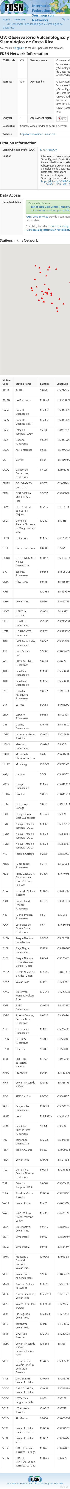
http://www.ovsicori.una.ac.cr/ (37, 134)
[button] (52, 303)
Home (6, 19)
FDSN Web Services (37, 216)
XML (65, 184)
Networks (19, 19)
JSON (58, 184)
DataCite (50, 184)
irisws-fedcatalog (58, 226)
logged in (19, 48)
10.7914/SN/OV (48, 149)
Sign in (65, 19)
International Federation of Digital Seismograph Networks (35, 1483)
